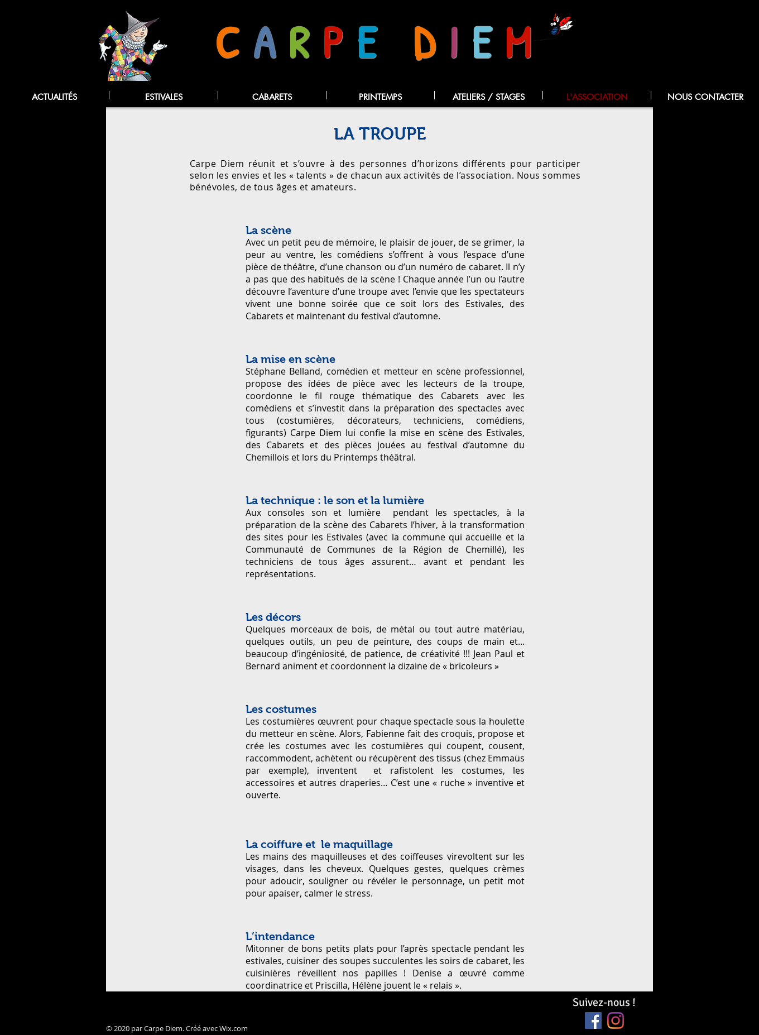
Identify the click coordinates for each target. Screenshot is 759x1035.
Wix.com (233, 1028)
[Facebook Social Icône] (593, 1020)
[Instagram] (615, 1020)
